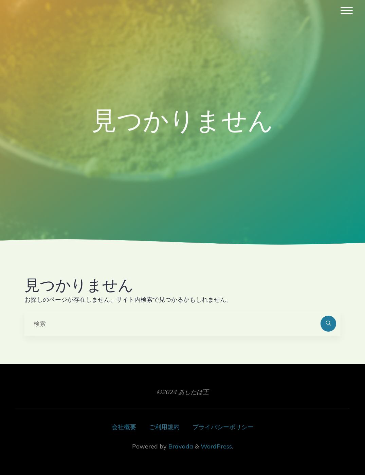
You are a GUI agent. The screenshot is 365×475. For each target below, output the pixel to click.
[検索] (328, 324)
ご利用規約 (164, 427)
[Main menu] (347, 11)
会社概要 (124, 427)
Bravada (180, 446)
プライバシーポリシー (223, 427)
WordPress (216, 446)
